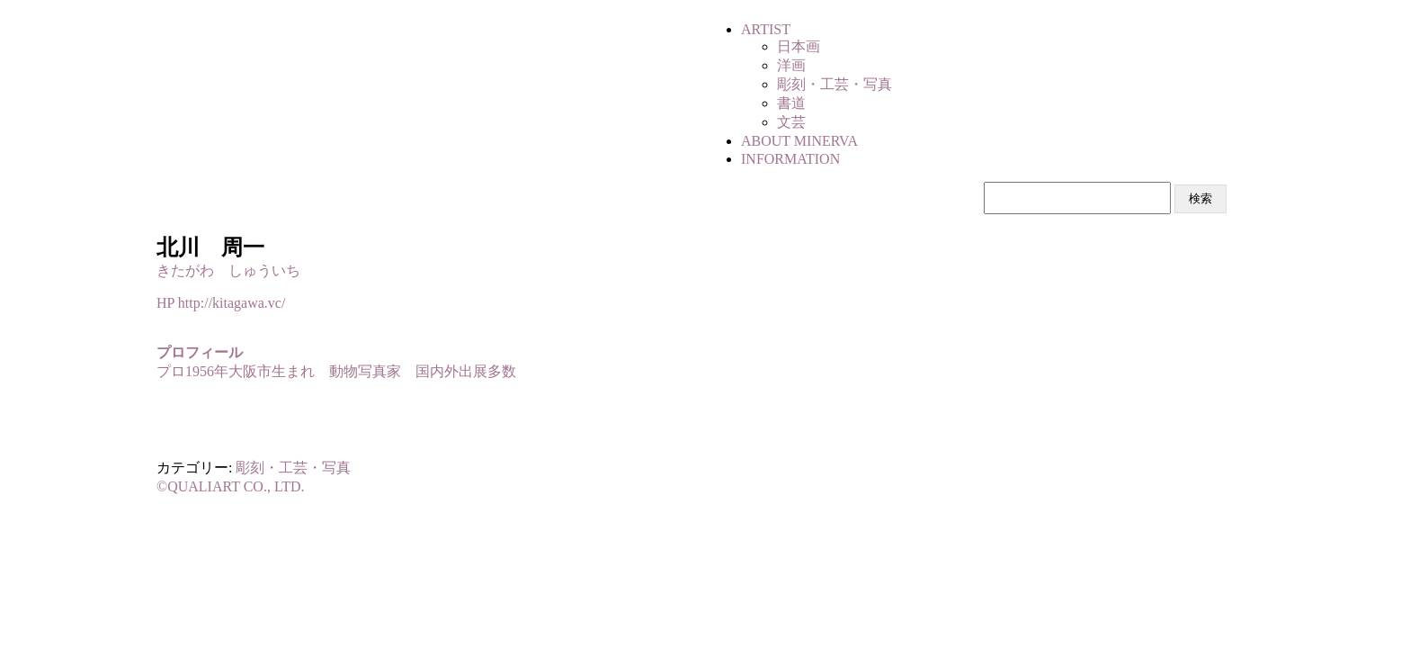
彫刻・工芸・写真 (293, 467)
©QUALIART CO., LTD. (230, 486)
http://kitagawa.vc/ (232, 302)
